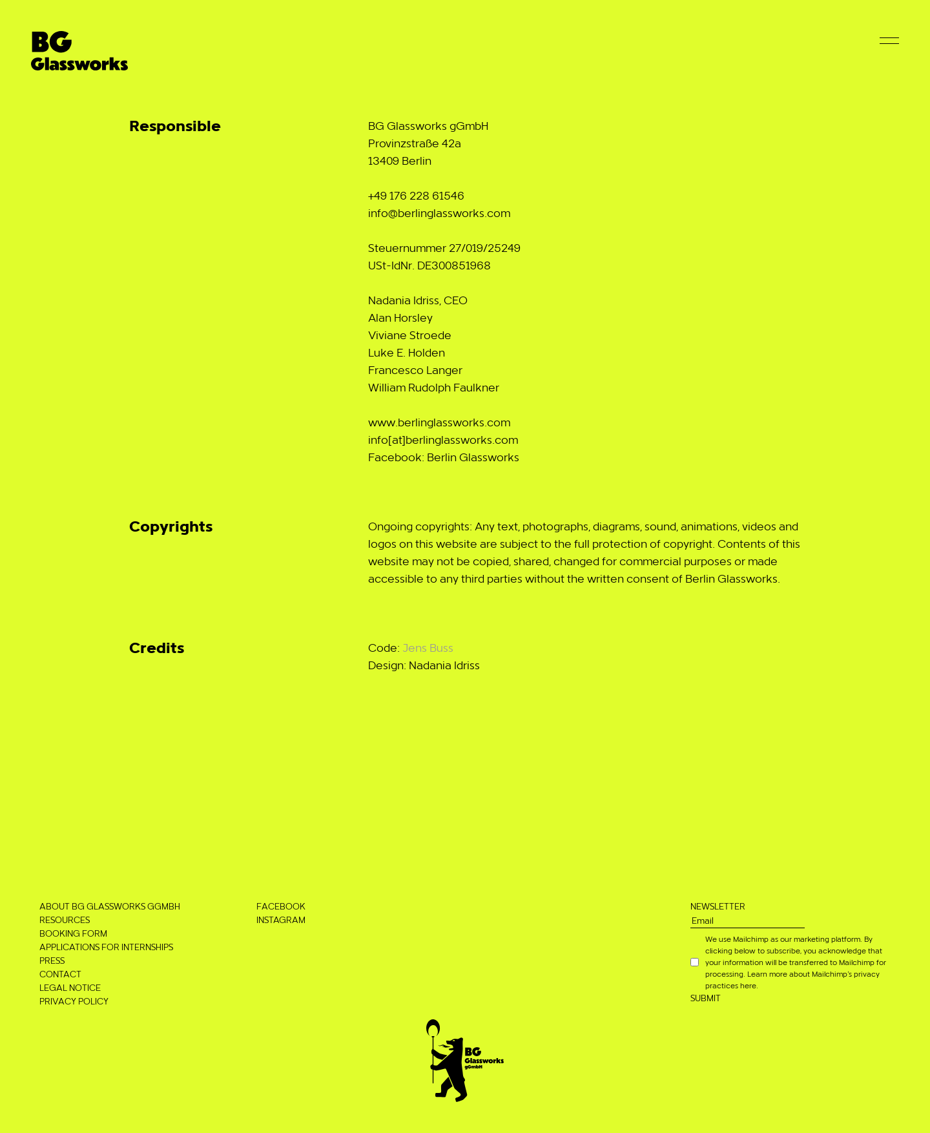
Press (52, 960)
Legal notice (70, 987)
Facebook (280, 905)
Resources (64, 919)
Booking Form (73, 933)
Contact (60, 973)
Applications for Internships (106, 946)
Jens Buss (427, 647)
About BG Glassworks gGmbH (109, 905)
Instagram (280, 919)
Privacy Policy (73, 1000)
